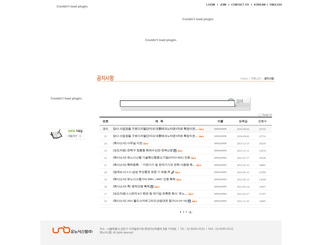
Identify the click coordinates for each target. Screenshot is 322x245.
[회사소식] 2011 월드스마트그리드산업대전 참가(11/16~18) (150, 200)
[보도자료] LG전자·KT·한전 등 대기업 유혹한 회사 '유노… (150, 193)
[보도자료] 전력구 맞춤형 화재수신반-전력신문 (143, 150)
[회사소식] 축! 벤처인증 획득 (131, 186)
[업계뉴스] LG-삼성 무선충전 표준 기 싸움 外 (141, 172)
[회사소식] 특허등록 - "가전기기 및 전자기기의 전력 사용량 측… (154, 164)
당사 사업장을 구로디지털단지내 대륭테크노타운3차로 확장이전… (155, 128)
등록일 (243, 121)
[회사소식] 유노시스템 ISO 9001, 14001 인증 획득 (144, 179)
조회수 (262, 121)
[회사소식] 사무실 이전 (127, 143)
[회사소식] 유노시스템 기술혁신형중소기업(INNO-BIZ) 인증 (151, 157)
